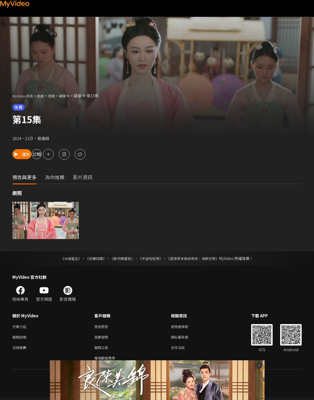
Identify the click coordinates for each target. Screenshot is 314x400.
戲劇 (45, 95)
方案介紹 (20, 327)
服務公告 (102, 349)
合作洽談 (182, 349)
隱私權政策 (184, 338)
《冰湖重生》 (66, 258)
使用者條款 (184, 327)
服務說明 (20, 338)
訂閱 (58, 154)
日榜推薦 (20, 349)
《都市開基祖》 (121, 258)
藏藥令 (71, 95)
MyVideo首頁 (24, 95)
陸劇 (57, 95)
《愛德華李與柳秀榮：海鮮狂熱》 (196, 258)
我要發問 (102, 338)
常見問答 (102, 327)
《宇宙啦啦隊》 (151, 258)
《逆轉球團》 (93, 258)
